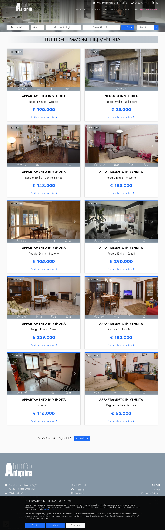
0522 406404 (140, 2)
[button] (12, 70)
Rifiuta (55, 525)
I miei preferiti (148, 9)
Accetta (35, 525)
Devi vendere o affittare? (117, 9)
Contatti (134, 9)
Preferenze (76, 525)
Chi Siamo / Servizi (93, 9)
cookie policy (48, 509)
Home (79, 9)
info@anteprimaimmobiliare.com (110, 2)
